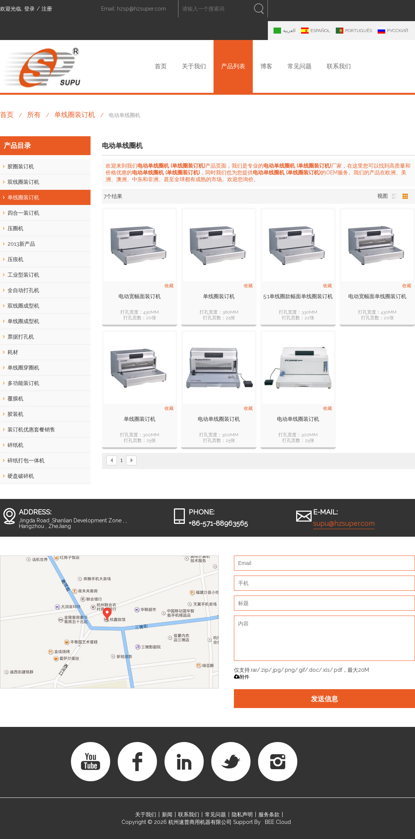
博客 (266, 66)
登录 (29, 9)
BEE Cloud (278, 822)
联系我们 (339, 66)
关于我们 (194, 66)
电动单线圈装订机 (219, 419)
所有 (34, 115)
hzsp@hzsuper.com (141, 9)
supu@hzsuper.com (344, 523)
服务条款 (269, 814)
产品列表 (233, 66)
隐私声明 (242, 814)
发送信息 (324, 698)
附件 (241, 677)
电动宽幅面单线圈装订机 (377, 296)
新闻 (167, 814)
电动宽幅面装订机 (139, 296)
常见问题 (299, 66)
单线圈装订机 (74, 115)
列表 (394, 196)
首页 (161, 66)
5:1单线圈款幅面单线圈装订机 (298, 296)
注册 (47, 9)
